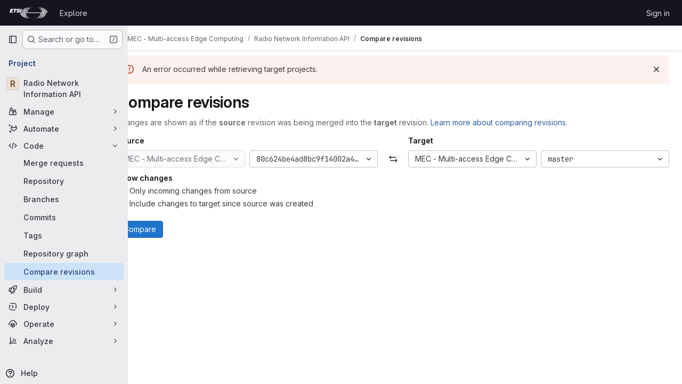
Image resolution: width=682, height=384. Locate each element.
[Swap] (405, 158)
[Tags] (64, 235)
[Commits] (64, 217)
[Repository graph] (64, 253)
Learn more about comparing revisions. (522, 122)
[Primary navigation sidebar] (12, 39)
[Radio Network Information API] (64, 88)
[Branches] (64, 198)
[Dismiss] (656, 69)
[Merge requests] (64, 162)
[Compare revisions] (64, 271)
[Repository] (64, 180)
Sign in (658, 13)
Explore (73, 13)
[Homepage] (28, 12)
